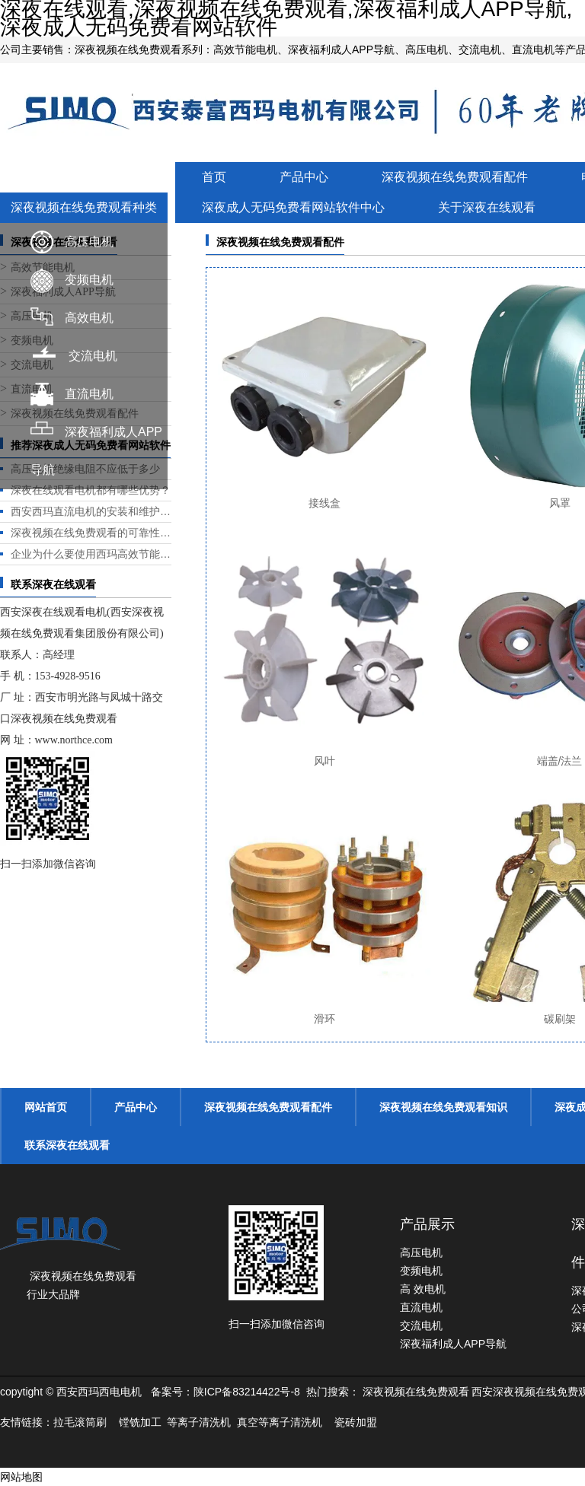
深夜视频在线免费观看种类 (84, 207)
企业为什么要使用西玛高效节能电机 (91, 554)
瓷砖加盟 (355, 1422)
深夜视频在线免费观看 (416, 1392)
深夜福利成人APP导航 (453, 1344)
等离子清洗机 (199, 1422)
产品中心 (304, 176)
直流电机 (89, 393)
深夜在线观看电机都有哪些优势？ (91, 490)
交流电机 (93, 355)
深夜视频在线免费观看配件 (455, 176)
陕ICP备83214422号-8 (246, 1392)
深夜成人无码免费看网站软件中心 (293, 207)
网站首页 (45, 1107)
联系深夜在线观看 (67, 1145)
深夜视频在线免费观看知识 (443, 1107)
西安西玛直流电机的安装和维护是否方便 (91, 511)
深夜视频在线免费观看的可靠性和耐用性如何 (91, 533)
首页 (214, 176)
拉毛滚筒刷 (80, 1422)
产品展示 (427, 1224)
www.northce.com (74, 740)
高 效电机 (423, 1289)
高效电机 (89, 317)
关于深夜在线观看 (486, 207)
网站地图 (21, 1477)
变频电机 (89, 279)
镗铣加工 (140, 1422)
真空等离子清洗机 (279, 1422)
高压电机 (89, 241)
